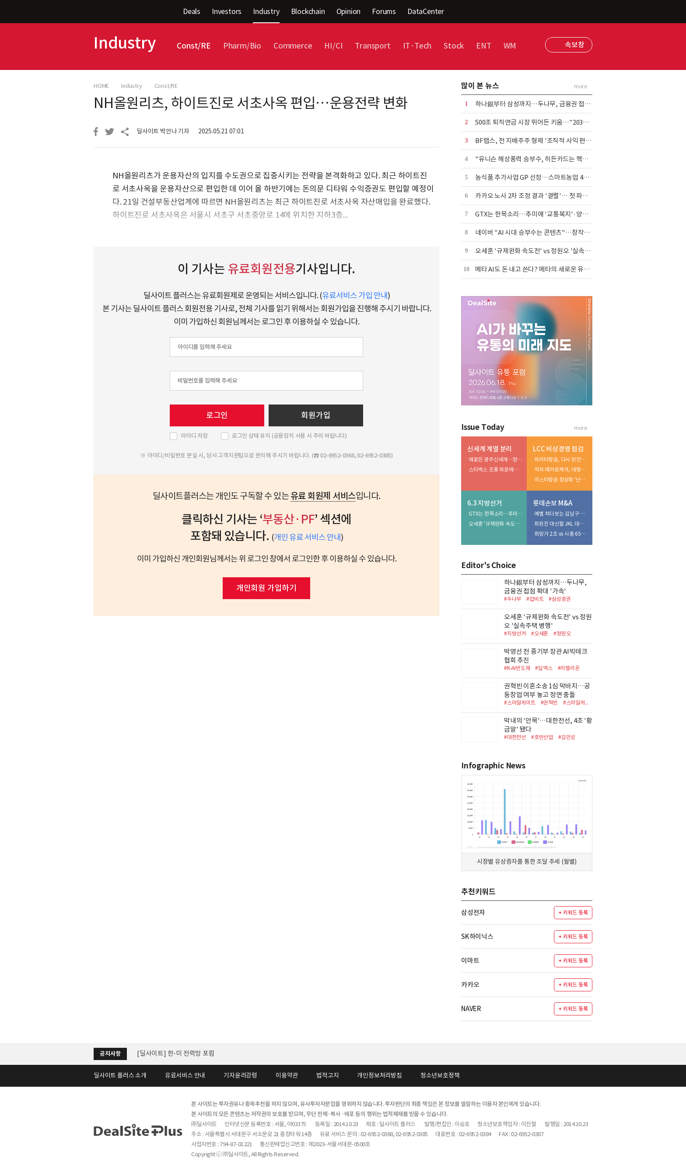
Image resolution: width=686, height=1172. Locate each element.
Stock (454, 46)
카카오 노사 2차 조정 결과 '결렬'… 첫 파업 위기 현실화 (548, 196)
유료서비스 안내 (185, 1075)
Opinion (348, 11)
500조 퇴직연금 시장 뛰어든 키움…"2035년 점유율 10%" (552, 122)
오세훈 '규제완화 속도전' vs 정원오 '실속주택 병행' (543, 251)
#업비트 (534, 599)
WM (510, 46)
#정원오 (561, 633)
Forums (384, 11)
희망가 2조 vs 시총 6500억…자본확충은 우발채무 (561, 534)
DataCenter (425, 11)
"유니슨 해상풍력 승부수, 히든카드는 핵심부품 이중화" (549, 159)
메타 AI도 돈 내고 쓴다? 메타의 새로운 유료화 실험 (542, 269)
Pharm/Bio (242, 46)
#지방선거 (515, 633)
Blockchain (308, 11)
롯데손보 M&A (552, 503)
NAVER (471, 1009)
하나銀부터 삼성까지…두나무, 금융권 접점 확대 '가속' (548, 104)
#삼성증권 (559, 599)
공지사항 (110, 1053)
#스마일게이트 (520, 702)
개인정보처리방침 (379, 1075)
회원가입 (315, 415)
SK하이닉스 (477, 936)
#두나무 (512, 599)
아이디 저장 (194, 436)
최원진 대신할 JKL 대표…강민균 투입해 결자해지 (561, 524)
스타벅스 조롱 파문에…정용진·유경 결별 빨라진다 (496, 469)
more (581, 86)
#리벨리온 (569, 668)
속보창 (574, 44)
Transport (372, 46)
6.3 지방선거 (484, 503)
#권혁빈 (549, 702)
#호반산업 (542, 737)
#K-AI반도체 (517, 668)
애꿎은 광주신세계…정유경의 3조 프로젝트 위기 (496, 459)
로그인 (217, 415)
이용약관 (287, 1075)
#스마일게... (575, 702)
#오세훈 (539, 633)
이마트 (470, 960)
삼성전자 (473, 912)
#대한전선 (515, 737)
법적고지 (327, 1075)
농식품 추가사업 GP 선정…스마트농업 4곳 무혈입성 (544, 177)
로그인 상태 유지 (289, 436)
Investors (227, 11)
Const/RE (193, 46)
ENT (483, 46)
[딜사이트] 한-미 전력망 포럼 (176, 1053)
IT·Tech (417, 46)
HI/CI (333, 46)
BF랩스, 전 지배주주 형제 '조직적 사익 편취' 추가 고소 (547, 140)
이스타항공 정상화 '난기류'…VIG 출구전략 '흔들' (561, 479)
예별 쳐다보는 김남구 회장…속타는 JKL (561, 513)
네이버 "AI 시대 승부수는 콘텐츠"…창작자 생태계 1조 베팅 (554, 232)
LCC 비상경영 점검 (558, 449)
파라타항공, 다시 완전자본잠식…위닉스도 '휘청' (561, 459)
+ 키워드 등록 (573, 912)
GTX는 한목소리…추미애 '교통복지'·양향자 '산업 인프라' (553, 214)
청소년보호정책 (440, 1075)
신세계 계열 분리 (489, 449)
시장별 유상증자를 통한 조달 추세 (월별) (527, 861)
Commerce (292, 46)
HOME (101, 86)
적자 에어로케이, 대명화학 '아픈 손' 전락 (561, 469)
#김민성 (566, 737)
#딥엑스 (543, 668)
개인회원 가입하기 (266, 588)
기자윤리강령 (240, 1075)
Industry (266, 11)
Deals (191, 11)
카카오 (470, 984)
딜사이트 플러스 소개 (120, 1075)
